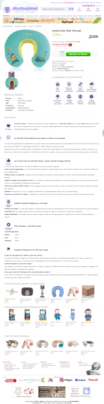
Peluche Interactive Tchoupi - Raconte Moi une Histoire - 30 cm (42, 323)
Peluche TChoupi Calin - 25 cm (88, 322)
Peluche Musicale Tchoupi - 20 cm (26, 322)
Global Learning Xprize (84, 365)
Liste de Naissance (65, 366)
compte (88, 10)
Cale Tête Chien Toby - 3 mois (42, 351)
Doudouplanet (8, 26)
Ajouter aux (58, 65)
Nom (7, 101)
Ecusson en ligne (83, 363)
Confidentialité (7, 370)
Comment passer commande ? (30, 363)
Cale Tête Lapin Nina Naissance (26, 351)
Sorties (30, 26)
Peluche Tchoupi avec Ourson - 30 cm (11, 322)
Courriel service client (47, 363)
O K (71, 9)
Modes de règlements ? (29, 366)
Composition (10, 108)
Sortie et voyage (20, 26)
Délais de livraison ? (28, 368)
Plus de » (61, 68)
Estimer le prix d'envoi (59, 63)
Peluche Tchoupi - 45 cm (57, 322)
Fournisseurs (45, 366)
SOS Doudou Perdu (65, 365)
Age (7, 103)
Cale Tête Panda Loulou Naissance (88, 351)
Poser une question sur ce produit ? (63, 61)
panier (98, 10)
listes (79, 10)
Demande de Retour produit (48, 365)
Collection (9, 106)
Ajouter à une (63, 67)
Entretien (8, 110)
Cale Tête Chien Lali (72, 350)
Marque (8, 98)
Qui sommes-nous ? (9, 363)
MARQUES (97, 16)
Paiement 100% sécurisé (10, 365)
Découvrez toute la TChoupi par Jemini (68, 70)
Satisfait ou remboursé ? (29, 365)
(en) (12, 370)
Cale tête (39, 26)
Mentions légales (8, 366)
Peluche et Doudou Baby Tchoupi (72, 322)
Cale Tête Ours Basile (57, 350)
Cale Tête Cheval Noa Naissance (11, 351)
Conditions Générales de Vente (12, 368)
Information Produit (65, 363)
